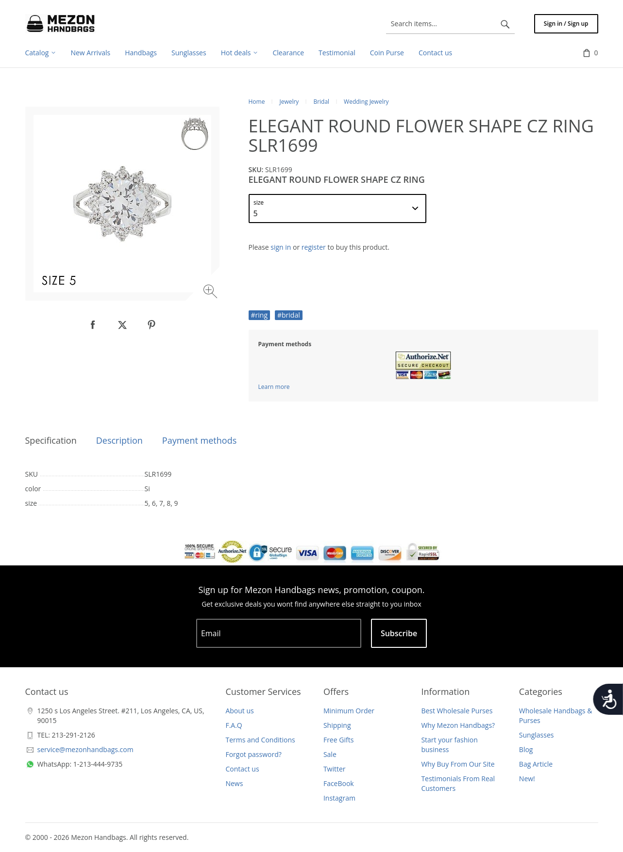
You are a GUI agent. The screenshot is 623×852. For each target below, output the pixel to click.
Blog (526, 749)
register (314, 247)
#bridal (288, 315)
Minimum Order (348, 710)
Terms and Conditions (260, 739)
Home (257, 101)
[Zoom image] (211, 293)
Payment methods (199, 440)
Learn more (274, 387)
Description (119, 440)
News (234, 783)
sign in (280, 247)
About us (239, 710)
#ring (259, 315)
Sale (330, 754)
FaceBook (338, 783)
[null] (93, 325)
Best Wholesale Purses (456, 710)
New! (527, 778)
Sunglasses (536, 734)
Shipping (337, 725)
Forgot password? (253, 754)
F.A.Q (233, 725)
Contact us (242, 768)
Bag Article (536, 764)
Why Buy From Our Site (457, 764)
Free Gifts (338, 739)
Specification (51, 440)
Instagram (339, 798)
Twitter (334, 768)
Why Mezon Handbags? (458, 725)
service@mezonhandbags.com (85, 749)
